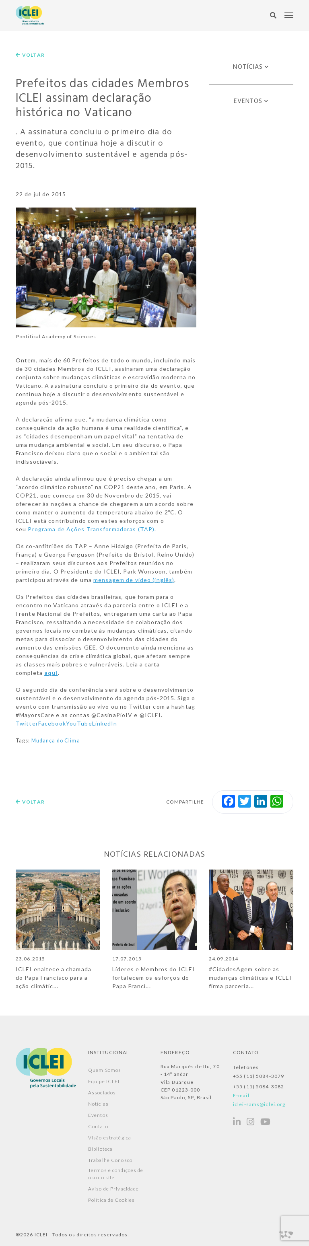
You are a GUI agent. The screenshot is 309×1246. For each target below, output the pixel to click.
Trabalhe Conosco (110, 1160)
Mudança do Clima (55, 741)
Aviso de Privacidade (113, 1189)
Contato (98, 1126)
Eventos (248, 101)
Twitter (27, 723)
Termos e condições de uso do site (116, 1173)
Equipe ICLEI (103, 1081)
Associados (102, 1093)
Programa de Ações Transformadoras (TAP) (91, 529)
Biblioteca (100, 1149)
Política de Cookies (111, 1200)
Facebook (52, 723)
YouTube (79, 723)
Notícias (248, 67)
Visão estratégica (109, 1138)
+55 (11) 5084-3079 (258, 1076)
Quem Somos (104, 1070)
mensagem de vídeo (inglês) (133, 579)
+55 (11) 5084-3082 (258, 1087)
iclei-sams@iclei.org (259, 1104)
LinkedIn (104, 723)
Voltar (30, 55)
